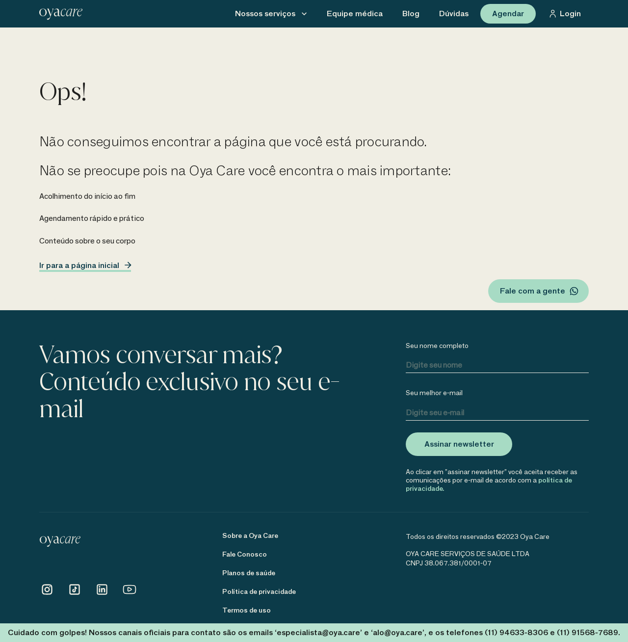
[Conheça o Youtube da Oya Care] (129, 594)
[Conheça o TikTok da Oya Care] (74, 594)
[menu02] (410, 14)
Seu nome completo (437, 346)
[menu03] (453, 14)
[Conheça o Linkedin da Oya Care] (102, 594)
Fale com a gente (539, 291)
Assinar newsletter (459, 444)
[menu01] (355, 14)
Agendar (508, 13)
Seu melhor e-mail (434, 393)
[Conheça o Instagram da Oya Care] (47, 594)
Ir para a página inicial (85, 266)
